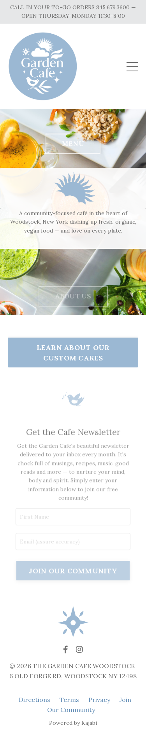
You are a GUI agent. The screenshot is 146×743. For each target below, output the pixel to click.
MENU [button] (73, 145)
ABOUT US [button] (73, 303)
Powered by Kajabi (73, 722)
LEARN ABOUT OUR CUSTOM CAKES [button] (73, 352)
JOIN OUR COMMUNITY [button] (73, 578)
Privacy (99, 699)
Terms (69, 699)
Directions (34, 699)
